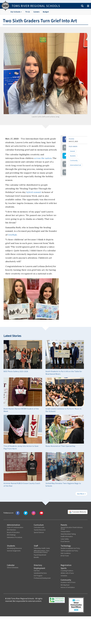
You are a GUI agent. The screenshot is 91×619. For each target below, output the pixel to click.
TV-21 (27, 12)
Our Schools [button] (16, 12)
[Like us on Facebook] (18, 513)
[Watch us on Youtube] (41, 513)
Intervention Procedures (14, 537)
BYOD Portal (65, 556)
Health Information (67, 536)
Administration (13, 524)
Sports (63, 568)
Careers (36, 12)
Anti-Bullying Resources (14, 548)
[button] (82, 6)
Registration (66, 565)
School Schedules (12, 567)
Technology (66, 545)
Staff (36, 545)
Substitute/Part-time (40, 573)
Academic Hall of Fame (68, 582)
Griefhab (12, 234)
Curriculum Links (39, 527)
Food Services (65, 541)
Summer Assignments (13, 551)
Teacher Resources (39, 530)
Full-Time (37, 571)
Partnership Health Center (42, 548)
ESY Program (38, 576)
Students (73, 156)
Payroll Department (40, 555)
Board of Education (13, 532)
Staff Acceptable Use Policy (69, 551)
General (72, 151)
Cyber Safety (65, 539)
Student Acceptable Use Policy (70, 548)
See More (81, 494)
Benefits (36, 557)
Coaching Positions (67, 571)
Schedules (64, 576)
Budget (46, 12)
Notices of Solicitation (68, 587)
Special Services (39, 532)
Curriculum (39, 524)
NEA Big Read (65, 585)
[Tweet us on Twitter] (26, 513)
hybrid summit (33, 192)
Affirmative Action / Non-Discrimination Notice (42, 551)
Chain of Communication (15, 527)
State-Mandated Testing (68, 534)
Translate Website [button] (77, 512)
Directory (38, 565)
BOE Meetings (11, 535)
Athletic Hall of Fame (67, 573)
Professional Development (42, 578)
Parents (64, 524)
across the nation (43, 158)
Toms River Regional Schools (36, 6)
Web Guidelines (66, 553)
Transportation (65, 531)
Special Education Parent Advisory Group (72, 528)
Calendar (11, 565)
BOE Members (11, 530)
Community (74, 160)
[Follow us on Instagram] (33, 513)
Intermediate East (75, 165)
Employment (39, 568)
